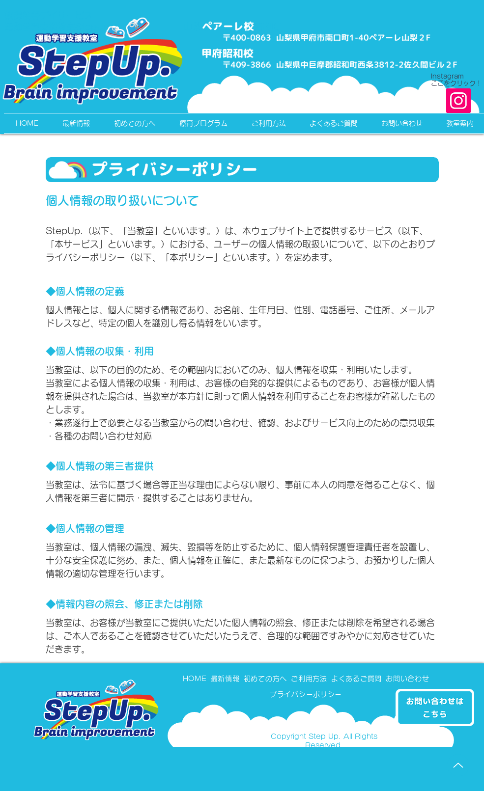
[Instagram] (458, 100)
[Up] (458, 765)
